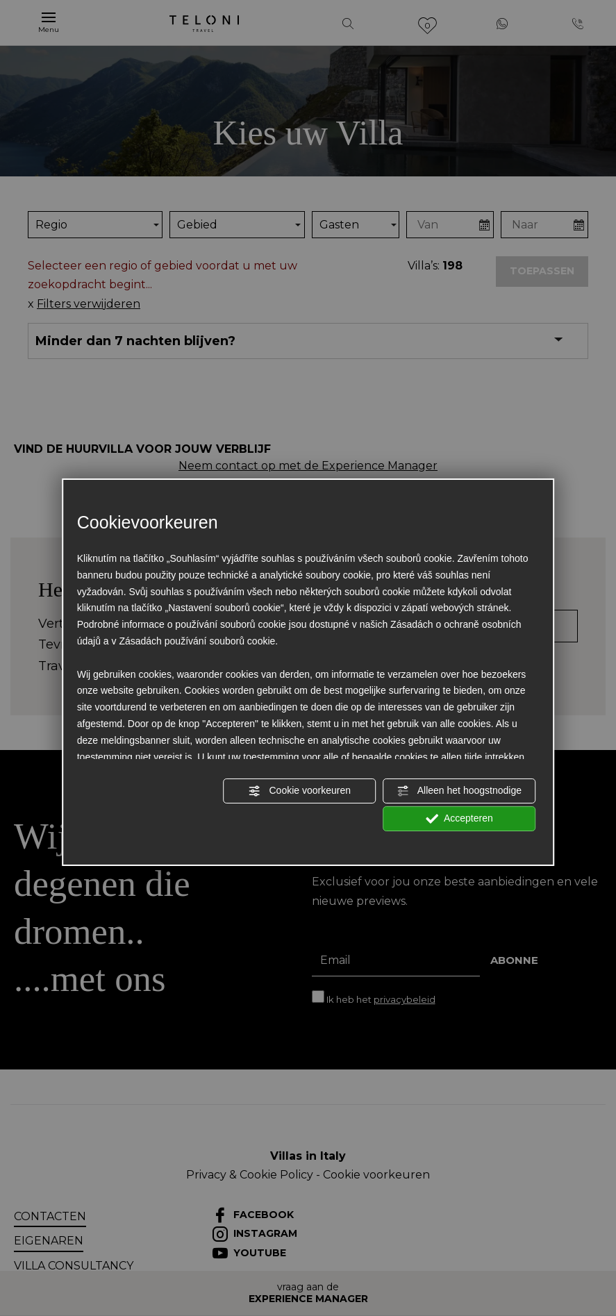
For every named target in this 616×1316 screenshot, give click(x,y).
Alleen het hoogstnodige (459, 791)
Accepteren (459, 819)
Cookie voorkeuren (300, 791)
